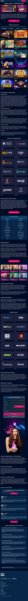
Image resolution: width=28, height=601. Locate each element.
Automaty (24, 28)
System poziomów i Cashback (5, 585)
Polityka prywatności (3, 592)
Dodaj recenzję (14, 493)
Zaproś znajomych (3, 586)
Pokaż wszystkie (14, 521)
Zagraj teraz (14, 20)
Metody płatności (3, 584)
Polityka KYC (2, 591)
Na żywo (10, 28)
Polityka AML (2, 590)
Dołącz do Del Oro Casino (14, 212)
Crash (17, 28)
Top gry (3, 28)
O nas (1, 581)
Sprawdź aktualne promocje (14, 261)
